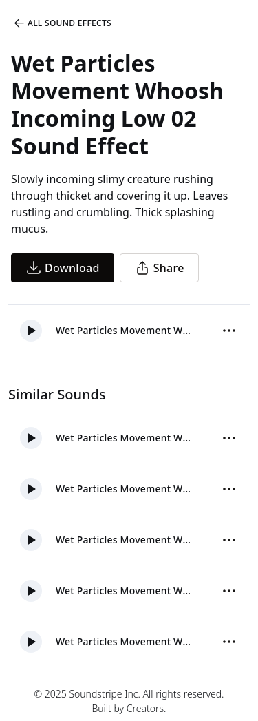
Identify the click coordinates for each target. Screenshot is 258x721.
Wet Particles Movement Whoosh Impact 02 (123, 437)
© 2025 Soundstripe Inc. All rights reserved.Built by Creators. (129, 701)
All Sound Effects (61, 23)
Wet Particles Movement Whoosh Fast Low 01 (123, 641)
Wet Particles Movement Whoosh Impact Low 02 (123, 539)
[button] (31, 331)
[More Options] (229, 330)
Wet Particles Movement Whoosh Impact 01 (123, 590)
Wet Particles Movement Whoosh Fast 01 (123, 488)
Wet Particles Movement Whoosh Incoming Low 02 (123, 330)
